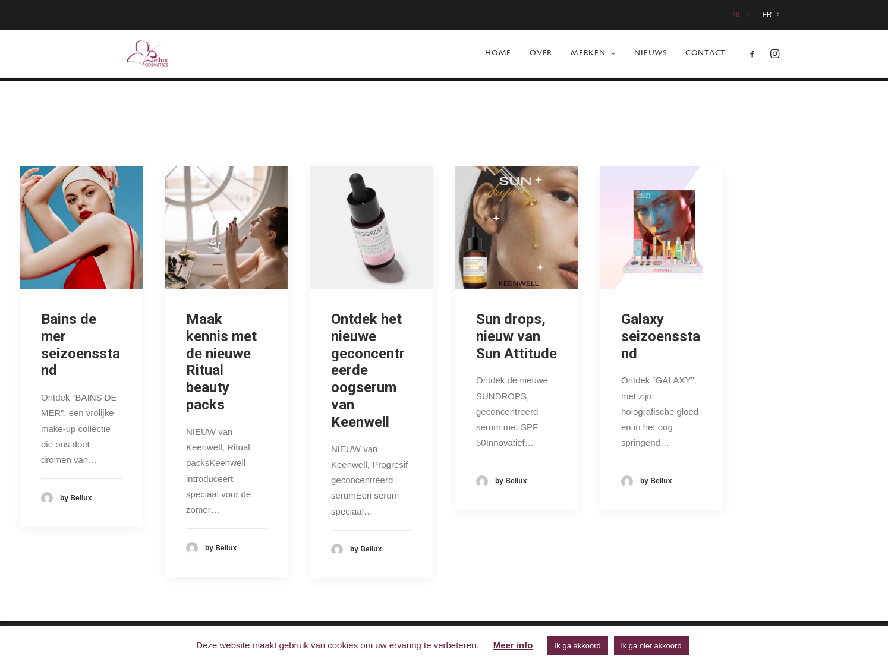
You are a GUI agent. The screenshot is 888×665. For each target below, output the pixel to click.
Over (541, 55)
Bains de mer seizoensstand (80, 345)
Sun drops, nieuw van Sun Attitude (516, 337)
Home (498, 55)
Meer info (513, 645)
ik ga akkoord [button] (577, 645)
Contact (705, 55)
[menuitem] (744, 15)
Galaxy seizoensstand (660, 337)
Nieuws (650, 55)
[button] (755, 55)
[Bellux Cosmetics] (133, 55)
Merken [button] (593, 55)
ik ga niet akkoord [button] (651, 645)
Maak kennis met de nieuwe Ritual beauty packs (221, 362)
